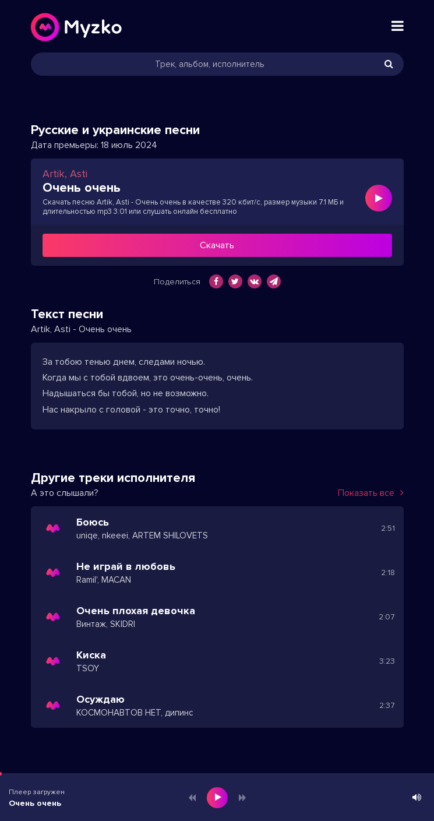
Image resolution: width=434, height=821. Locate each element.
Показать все (371, 493)
